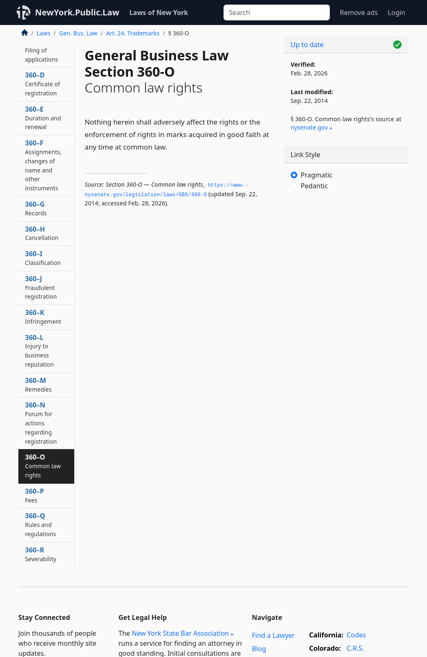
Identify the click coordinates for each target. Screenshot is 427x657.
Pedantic (314, 185)
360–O (43, 465)
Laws (43, 33)
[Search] (277, 12)
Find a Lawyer (273, 635)
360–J (41, 287)
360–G (36, 208)
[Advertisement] (346, 262)
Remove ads (359, 12)
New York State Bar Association (180, 633)
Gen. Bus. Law (78, 33)
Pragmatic (316, 175)
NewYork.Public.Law (77, 12)
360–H (41, 233)
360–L (39, 350)
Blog (259, 648)
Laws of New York (158, 12)
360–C (41, 50)
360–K (43, 316)
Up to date (307, 44)
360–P (34, 495)
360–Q (40, 524)
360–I (43, 258)
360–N (41, 422)
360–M (38, 384)
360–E (43, 118)
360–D (42, 83)
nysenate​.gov (309, 127)
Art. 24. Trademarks (133, 33)
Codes (356, 635)
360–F (43, 165)
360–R (40, 554)
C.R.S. (355, 648)
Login (396, 12)
